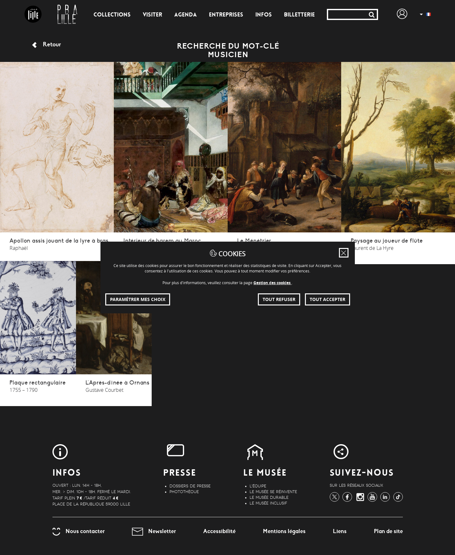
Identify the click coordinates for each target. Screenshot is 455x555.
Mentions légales (284, 531)
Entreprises (226, 15)
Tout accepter (327, 299)
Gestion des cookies (272, 282)
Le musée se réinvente (273, 492)
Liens (340, 531)
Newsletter (154, 531)
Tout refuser (279, 299)
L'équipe (258, 486)
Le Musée (265, 473)
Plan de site (388, 531)
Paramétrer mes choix (137, 299)
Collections (112, 15)
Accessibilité (219, 531)
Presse (179, 473)
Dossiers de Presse (189, 486)
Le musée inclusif (268, 503)
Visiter (152, 15)
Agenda (185, 15)
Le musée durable (269, 497)
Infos (263, 15)
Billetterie (299, 15)
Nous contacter (78, 531)
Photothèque (184, 492)
